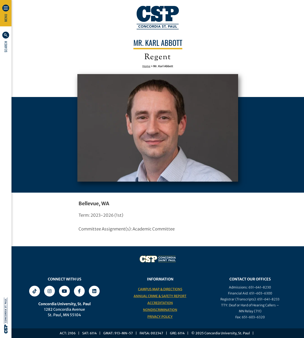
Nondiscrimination (160, 310)
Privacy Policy (160, 317)
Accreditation (160, 303)
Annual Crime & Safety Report (160, 296)
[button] (5, 42)
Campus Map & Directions (160, 289)
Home (146, 66)
